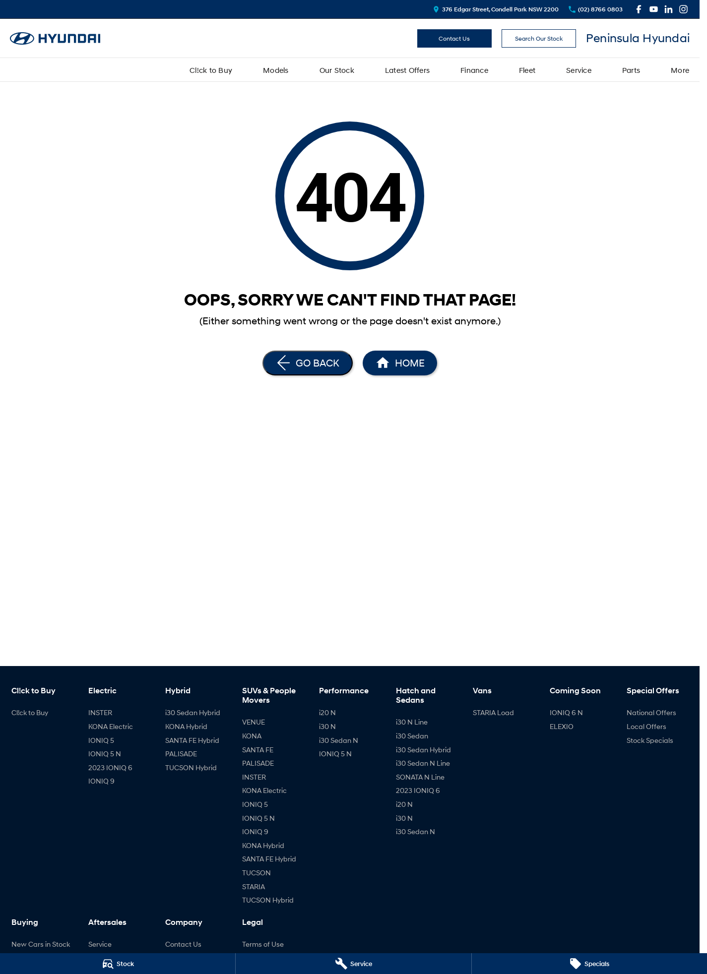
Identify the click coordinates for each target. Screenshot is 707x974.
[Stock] (117, 963)
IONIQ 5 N (104, 753)
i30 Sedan (412, 735)
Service (578, 69)
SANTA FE (257, 749)
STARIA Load (493, 712)
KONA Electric (110, 726)
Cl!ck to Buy (211, 69)
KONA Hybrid (186, 726)
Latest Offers (407, 69)
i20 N (327, 712)
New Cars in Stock (40, 944)
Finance (474, 69)
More (680, 69)
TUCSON (256, 872)
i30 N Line (412, 722)
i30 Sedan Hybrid (192, 712)
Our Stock (337, 69)
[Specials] (589, 963)
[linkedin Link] (668, 9)
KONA (251, 735)
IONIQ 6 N (566, 712)
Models (276, 69)
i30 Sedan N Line (423, 763)
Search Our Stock (539, 38)
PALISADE (181, 753)
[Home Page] (400, 363)
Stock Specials (650, 740)
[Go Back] (307, 363)
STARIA (253, 886)
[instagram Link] (683, 9)
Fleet (527, 69)
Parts (631, 69)
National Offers (651, 712)
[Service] (353, 963)
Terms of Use (263, 944)
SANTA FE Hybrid (192, 740)
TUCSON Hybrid (191, 767)
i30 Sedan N (338, 740)
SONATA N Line (420, 777)
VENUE (253, 722)
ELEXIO (562, 726)
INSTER (100, 712)
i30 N (327, 726)
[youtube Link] (653, 9)
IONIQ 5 (101, 740)
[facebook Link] (639, 9)
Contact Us (454, 38)
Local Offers (646, 726)
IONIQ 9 (101, 781)
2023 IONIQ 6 (110, 767)
